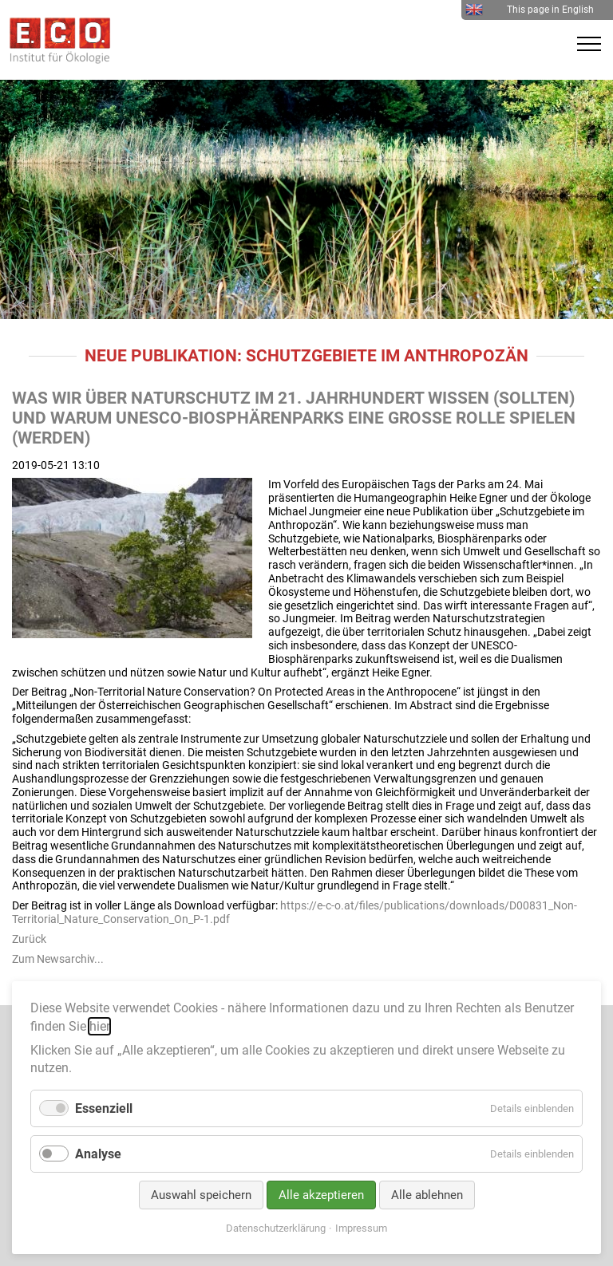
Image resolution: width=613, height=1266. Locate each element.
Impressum (361, 1228)
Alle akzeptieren (321, 1195)
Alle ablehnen (427, 1195)
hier (99, 1026)
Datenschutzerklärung (276, 1228)
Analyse (98, 1153)
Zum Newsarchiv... (58, 958)
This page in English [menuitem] (529, 9)
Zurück (29, 939)
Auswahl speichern (201, 1195)
